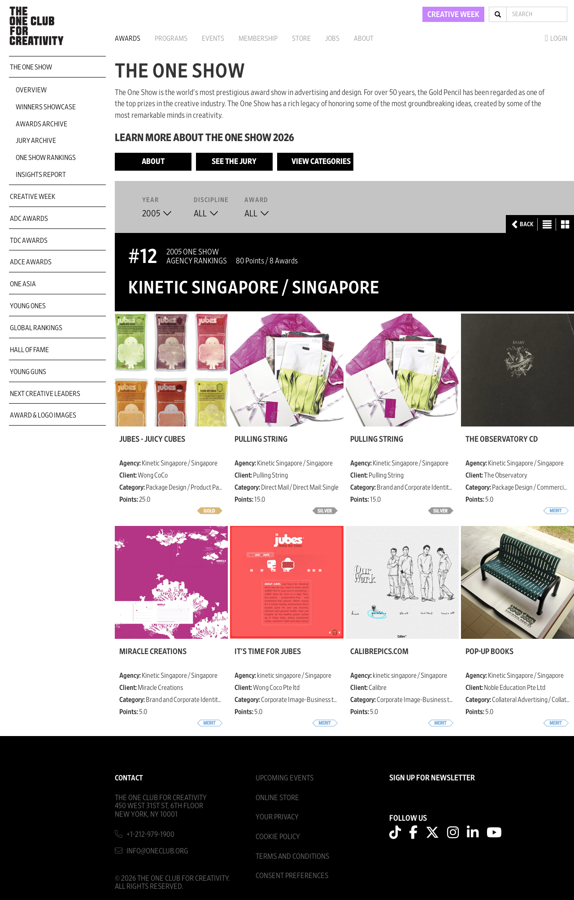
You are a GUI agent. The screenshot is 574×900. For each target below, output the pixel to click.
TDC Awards (29, 240)
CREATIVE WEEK (453, 15)
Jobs (332, 38)
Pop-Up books (489, 652)
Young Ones (28, 306)
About (364, 38)
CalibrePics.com (379, 652)
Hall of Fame (29, 349)
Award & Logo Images (43, 415)
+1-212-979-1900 (150, 834)
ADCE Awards (31, 262)
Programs (171, 38)
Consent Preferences (292, 875)
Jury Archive (36, 140)
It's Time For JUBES (268, 652)
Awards (127, 38)
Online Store (277, 797)
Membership (258, 38)
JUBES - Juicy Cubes (152, 439)
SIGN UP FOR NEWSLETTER (432, 778)
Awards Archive (41, 124)
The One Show (31, 67)
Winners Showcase (46, 107)
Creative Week (32, 196)
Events (213, 38)
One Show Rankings (46, 157)
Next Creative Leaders (45, 393)
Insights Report (41, 174)
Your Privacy (277, 817)
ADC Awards (29, 218)
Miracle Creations (153, 652)
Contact (129, 778)
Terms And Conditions (292, 856)
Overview (31, 90)
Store (301, 38)
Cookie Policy (278, 836)
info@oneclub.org (157, 851)
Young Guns (28, 371)
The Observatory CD (501, 439)
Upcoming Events (284, 778)
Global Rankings (36, 328)
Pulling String (261, 439)
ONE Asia (23, 284)
